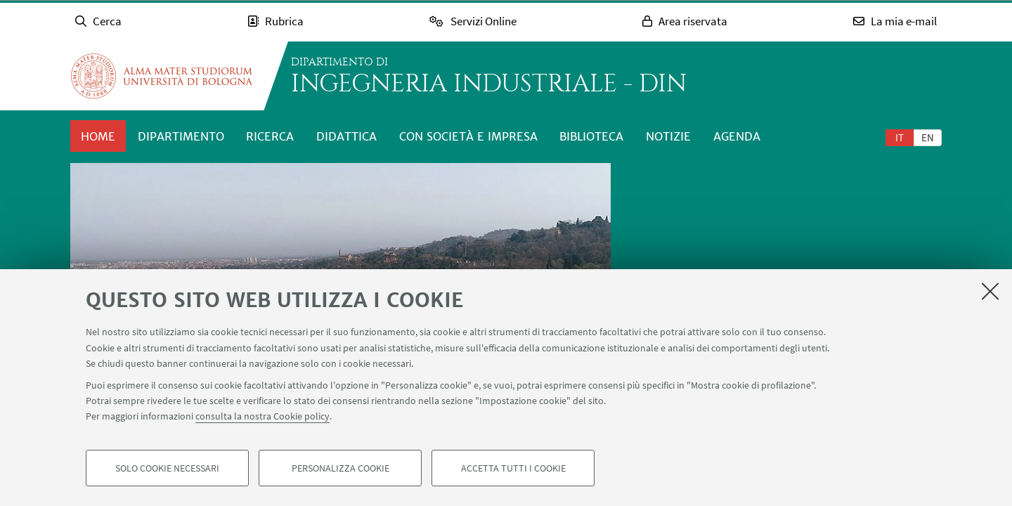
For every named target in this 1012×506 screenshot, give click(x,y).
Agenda (736, 136)
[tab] (899, 137)
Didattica (346, 136)
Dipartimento (181, 136)
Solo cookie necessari (167, 468)
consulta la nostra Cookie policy (262, 416)
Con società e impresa (468, 136)
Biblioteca (591, 136)
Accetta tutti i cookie (513, 468)
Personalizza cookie (340, 468)
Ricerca (270, 136)
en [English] (927, 137)
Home (98, 136)
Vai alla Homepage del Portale (161, 75)
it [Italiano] (899, 137)
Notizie (668, 136)
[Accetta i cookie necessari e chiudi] (990, 291)
